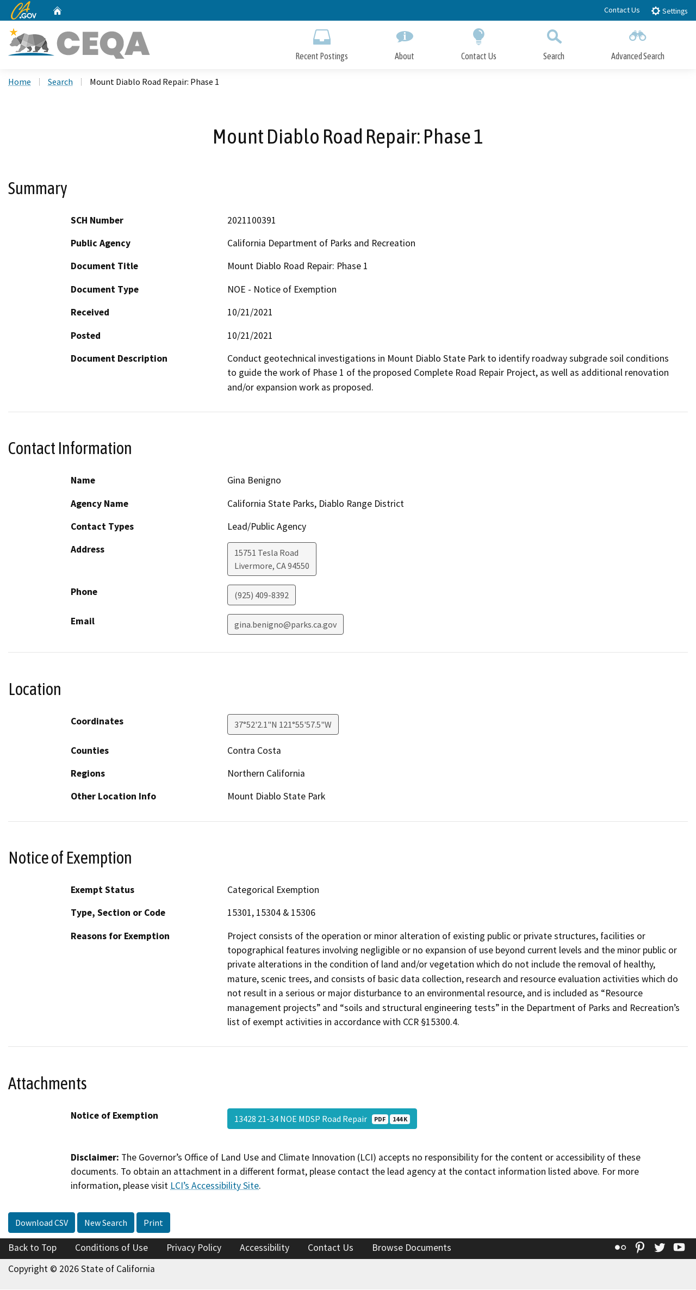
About (404, 42)
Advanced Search (638, 42)
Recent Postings (322, 42)
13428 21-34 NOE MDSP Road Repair (322, 1119)
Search (554, 42)
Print (153, 1223)
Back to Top (32, 1248)
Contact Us (622, 10)
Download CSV (41, 1223)
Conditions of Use (111, 1248)
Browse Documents (411, 1248)
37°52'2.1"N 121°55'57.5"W (283, 725)
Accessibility (264, 1248)
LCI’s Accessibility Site (214, 1186)
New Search (105, 1223)
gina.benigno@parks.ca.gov (285, 625)
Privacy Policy (193, 1248)
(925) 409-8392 (261, 596)
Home (19, 82)
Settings (669, 10)
